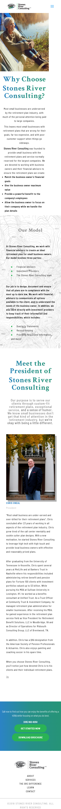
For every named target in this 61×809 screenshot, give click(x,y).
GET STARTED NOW (30, 728)
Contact (30, 791)
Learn (30, 787)
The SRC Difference (30, 783)
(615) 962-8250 (30, 722)
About (30, 776)
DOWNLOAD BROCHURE (31, 737)
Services (31, 779)
